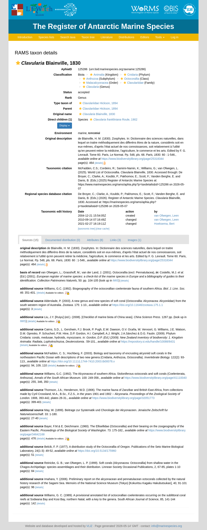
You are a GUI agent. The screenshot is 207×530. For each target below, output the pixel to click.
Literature (107, 37)
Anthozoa (90, 78)
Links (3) (115, 240)
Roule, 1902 (113, 119)
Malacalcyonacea (95, 82)
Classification (63, 74)
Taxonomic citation (59, 168)
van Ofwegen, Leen (166, 215)
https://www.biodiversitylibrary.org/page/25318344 (132, 158)
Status (67, 92)
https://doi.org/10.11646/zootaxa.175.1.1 (137, 305)
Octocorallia (129, 78)
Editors (144, 37)
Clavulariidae (133, 82)
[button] (18, 62)
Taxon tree (88, 37)
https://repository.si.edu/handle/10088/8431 (148, 341)
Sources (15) (30, 240)
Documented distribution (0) (62, 240)
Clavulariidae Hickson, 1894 (98, 103)
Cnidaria (130, 74)
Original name (62, 114)
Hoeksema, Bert (164, 223)
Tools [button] (160, 37)
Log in (174, 37)
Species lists (46, 37)
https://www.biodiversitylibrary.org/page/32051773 (123, 398)
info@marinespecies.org (166, 526)
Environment (63, 133)
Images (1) (134, 240)
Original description (58, 138)
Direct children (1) (60, 119)
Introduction (25, 37)
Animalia (97, 74)
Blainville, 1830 (96, 114)
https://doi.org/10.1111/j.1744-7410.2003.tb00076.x (83, 361)
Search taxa (67, 37)
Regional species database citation (48, 194)
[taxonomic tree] (86, 228)
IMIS (116, 280)
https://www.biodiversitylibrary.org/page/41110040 (155, 377)
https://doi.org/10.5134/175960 (97, 450)
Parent (67, 108)
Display (64, 125)
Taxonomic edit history (56, 211)
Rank (68, 97)
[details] (99, 163)
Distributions (126, 37)
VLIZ (90, 526)
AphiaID (66, 69)
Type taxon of (63, 103)
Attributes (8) (95, 240)
